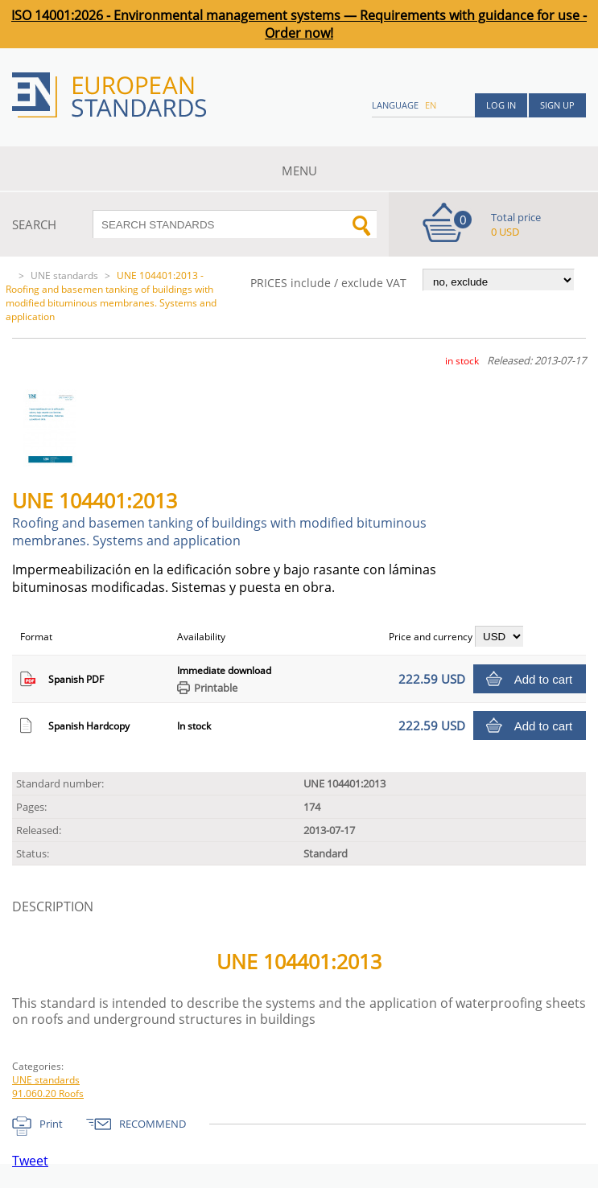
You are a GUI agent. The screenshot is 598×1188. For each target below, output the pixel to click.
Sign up (557, 105)
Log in (501, 105)
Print (51, 1123)
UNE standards (64, 275)
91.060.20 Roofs (48, 1093)
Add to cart (543, 679)
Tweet (30, 1161)
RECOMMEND (152, 1123)
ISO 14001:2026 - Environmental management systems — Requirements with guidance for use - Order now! (299, 24)
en (430, 105)
